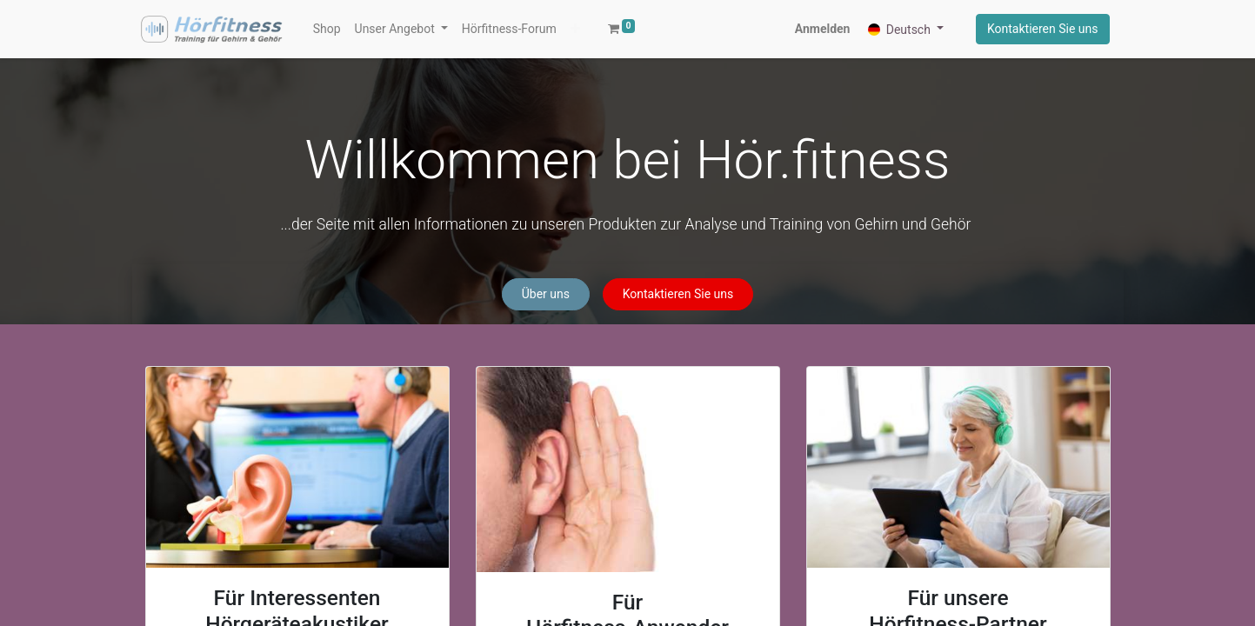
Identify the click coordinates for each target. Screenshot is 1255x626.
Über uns (546, 294)
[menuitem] (327, 29)
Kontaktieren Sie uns (1042, 29)
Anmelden (823, 29)
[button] (575, 29)
